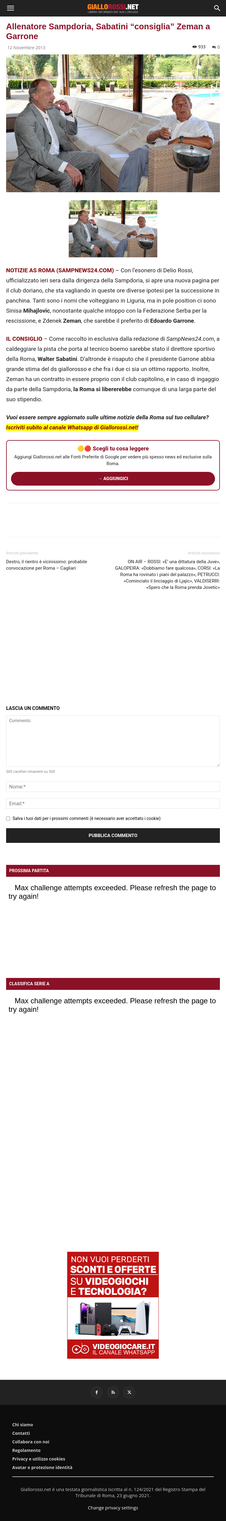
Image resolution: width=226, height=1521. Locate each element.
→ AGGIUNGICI (113, 478)
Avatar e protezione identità (42, 1467)
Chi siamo (22, 1424)
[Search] (217, 8)
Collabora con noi (30, 1442)
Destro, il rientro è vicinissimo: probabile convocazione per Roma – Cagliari (46, 565)
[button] (10, 8)
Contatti (21, 1433)
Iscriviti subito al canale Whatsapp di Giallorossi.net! (72, 427)
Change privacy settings (113, 1507)
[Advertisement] (113, 649)
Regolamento (26, 1450)
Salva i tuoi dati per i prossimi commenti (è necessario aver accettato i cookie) (87, 818)
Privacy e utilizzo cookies (38, 1459)
